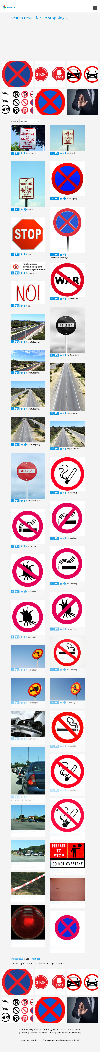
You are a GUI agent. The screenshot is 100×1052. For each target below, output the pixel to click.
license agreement (51, 1029)
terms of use (67, 1029)
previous (19, 958)
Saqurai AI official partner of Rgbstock (65, 1040)
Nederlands (74, 1032)
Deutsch (33, 1032)
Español (43, 1032)
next (34, 958)
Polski (52, 1032)
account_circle (25, 153)
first (12, 958)
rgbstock (9, 7)
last (38, 958)
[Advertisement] (50, 40)
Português (62, 1032)
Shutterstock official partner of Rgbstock (36, 1040)
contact (37, 1029)
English (23, 1032)
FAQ (31, 1029)
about (77, 1029)
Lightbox (23, 1029)
